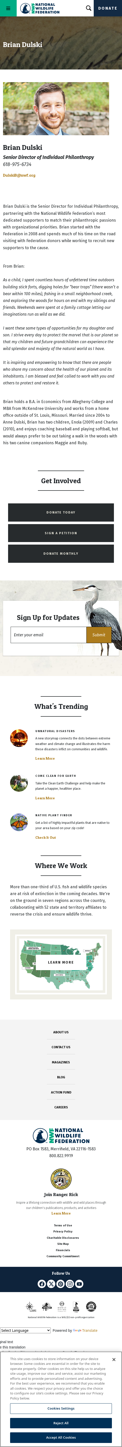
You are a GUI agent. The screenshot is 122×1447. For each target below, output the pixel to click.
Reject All (61, 1423)
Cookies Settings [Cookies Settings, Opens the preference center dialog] (61, 1408)
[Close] (113, 1359)
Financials (63, 1250)
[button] (99, 635)
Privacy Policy (62, 1231)
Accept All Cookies (61, 1437)
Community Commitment (62, 1256)
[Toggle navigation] (8, 8)
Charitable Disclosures (63, 1238)
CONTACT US (61, 1047)
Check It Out (45, 837)
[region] (61, 1399)
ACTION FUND (61, 1092)
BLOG (61, 1077)
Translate (85, 1330)
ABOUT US (61, 1032)
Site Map (63, 1244)
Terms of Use (63, 1225)
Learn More (45, 758)
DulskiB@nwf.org (19, 175)
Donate (107, 8)
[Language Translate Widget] (25, 1330)
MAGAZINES (61, 1062)
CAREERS (61, 1107)
